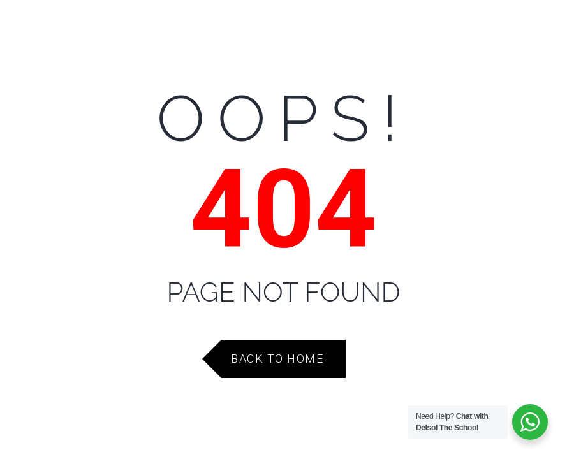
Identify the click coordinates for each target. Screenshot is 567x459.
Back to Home (277, 358)
